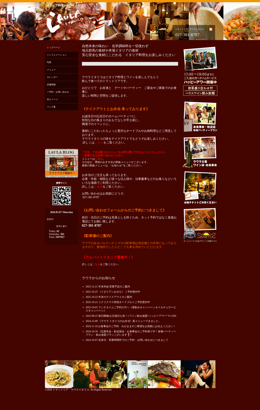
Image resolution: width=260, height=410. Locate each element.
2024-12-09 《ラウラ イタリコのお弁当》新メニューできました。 (123, 321)
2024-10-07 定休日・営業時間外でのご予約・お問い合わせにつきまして (127, 340)
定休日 (50, 219)
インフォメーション (57, 55)
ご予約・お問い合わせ (58, 92)
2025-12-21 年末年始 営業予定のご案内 (108, 286)
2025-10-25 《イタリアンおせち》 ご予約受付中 (113, 291)
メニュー (51, 69)
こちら (98, 142)
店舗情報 (51, 84)
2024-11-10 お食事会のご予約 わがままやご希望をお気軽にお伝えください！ (131, 326)
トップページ (53, 47)
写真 (49, 62)
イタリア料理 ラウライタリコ (66, 5)
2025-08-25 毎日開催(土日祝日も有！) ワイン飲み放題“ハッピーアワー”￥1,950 (131, 316)
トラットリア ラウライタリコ (71, 389)
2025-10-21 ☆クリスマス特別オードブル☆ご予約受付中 (118, 302)
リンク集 (51, 107)
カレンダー (52, 77)
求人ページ (52, 99)
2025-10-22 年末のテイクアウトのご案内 (109, 297)
